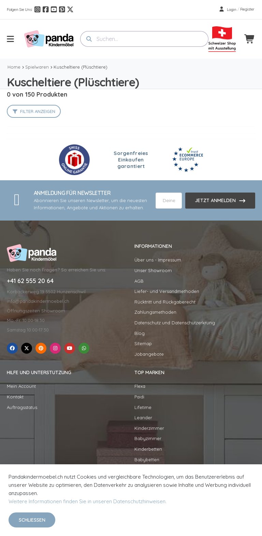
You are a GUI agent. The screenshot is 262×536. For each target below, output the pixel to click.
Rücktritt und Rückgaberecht (164, 302)
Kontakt (15, 396)
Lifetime (142, 407)
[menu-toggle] (10, 39)
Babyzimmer (147, 438)
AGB (139, 281)
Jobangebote (149, 354)
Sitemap (143, 343)
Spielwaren (37, 67)
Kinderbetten (148, 449)
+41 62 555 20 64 (30, 281)
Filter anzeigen (37, 111)
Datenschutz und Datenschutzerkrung (174, 322)
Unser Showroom (153, 270)
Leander (143, 417)
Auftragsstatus (22, 407)
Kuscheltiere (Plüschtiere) (80, 67)
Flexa (139, 386)
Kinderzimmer (149, 428)
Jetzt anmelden (215, 200)
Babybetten (146, 459)
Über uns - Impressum (157, 260)
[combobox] (144, 39)
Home (14, 67)
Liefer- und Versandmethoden (166, 291)
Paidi (139, 396)
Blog (139, 333)
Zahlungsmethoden (155, 312)
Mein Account (21, 386)
